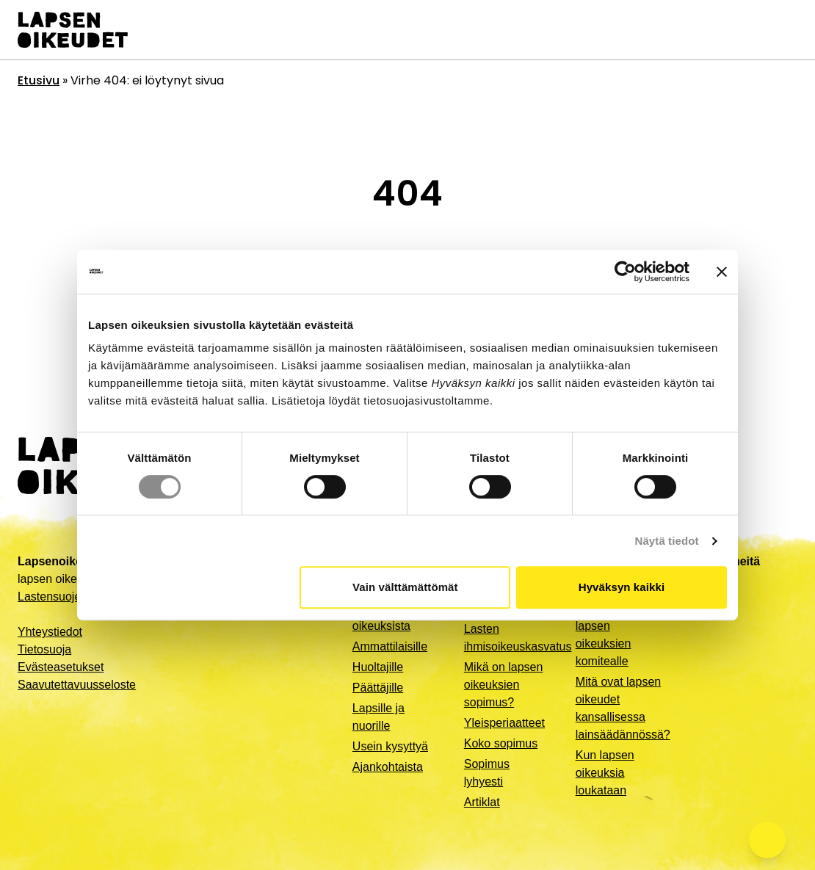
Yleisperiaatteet (504, 723)
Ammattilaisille (389, 646)
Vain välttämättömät (405, 587)
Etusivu (38, 80)
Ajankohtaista (387, 767)
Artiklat (482, 802)
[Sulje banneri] (722, 272)
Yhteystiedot (50, 632)
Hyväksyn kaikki (621, 587)
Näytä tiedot (667, 540)
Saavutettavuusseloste (77, 684)
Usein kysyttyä (390, 746)
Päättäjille (377, 687)
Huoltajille (377, 667)
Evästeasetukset (61, 667)
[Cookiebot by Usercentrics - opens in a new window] (625, 272)
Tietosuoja (44, 649)
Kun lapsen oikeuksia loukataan (605, 773)
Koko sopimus (501, 743)
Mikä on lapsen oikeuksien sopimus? (503, 684)
